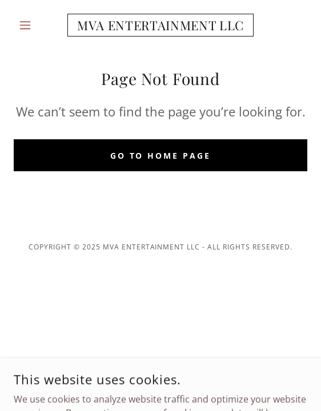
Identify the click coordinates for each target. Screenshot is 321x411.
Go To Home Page (160, 155)
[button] (36, 25)
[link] (160, 25)
